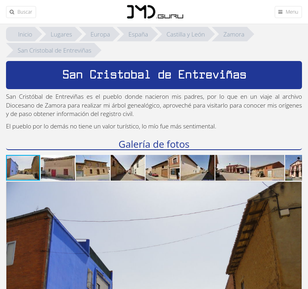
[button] (58, 167)
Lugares (61, 34)
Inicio (25, 34)
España (138, 34)
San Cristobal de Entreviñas (54, 50)
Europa (100, 34)
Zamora (233, 34)
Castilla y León (185, 34)
